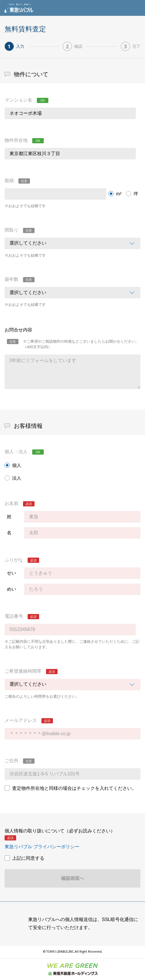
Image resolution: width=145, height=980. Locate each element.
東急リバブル (19, 8)
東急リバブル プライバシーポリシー (42, 846)
